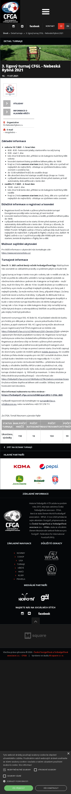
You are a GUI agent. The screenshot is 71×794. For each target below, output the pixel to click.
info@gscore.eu (9, 404)
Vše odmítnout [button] (51, 788)
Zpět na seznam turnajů (18, 447)
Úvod (5, 33)
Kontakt (50, 26)
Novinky (21, 553)
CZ (61, 26)
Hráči (21, 571)
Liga (21, 560)
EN (68, 26)
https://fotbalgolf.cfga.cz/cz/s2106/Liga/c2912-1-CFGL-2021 (32, 395)
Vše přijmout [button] (18, 788)
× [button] (68, 753)
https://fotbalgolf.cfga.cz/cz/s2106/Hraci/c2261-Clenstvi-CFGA (30, 331)
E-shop (21, 556)
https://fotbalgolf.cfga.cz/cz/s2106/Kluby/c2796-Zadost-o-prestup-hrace (35, 379)
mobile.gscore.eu (50, 351)
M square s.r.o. (56, 655)
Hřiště (21, 568)
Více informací (25, 765)
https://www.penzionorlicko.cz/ (16, 253)
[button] (35, 781)
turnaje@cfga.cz (47, 400)
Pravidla (21, 579)
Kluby (21, 575)
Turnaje (21, 564)
